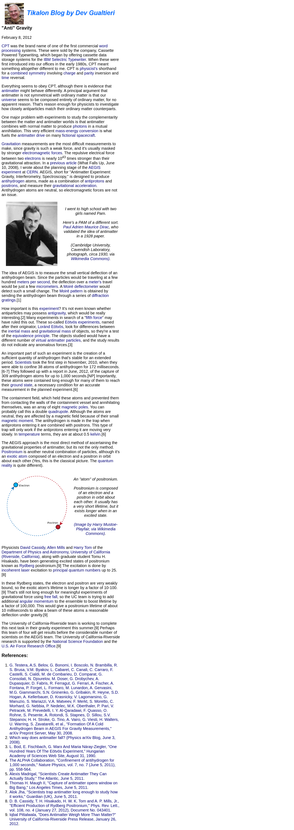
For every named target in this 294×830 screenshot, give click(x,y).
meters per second (33, 282)
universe (9, 100)
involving (55, 73)
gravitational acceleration (74, 185)
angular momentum (36, 601)
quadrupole (58, 411)
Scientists (23, 362)
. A (61, 286)
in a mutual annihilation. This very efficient (54, 128)
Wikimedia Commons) (90, 259)
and (80, 73)
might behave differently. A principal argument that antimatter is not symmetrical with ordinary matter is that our (54, 92)
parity (89, 73)
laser (25, 570)
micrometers (47, 286)
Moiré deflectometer (80, 286)
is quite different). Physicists (61, 506)
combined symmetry (28, 73)
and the (110, 641)
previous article (63, 163)
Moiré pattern (71, 291)
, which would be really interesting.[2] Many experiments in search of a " (53, 315)
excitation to (41, 570)
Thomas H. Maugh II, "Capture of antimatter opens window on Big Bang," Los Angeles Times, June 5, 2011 (63, 785)
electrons (33, 158)
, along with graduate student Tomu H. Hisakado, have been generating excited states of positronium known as (56, 561)
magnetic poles (74, 407)
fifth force (94, 317)
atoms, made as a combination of (54, 181)
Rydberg (26, 565)
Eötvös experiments (82, 322)
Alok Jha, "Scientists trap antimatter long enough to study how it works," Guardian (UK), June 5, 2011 (63, 794)
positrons (10, 185)
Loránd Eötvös (50, 326)
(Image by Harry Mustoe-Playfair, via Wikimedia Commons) (96, 529)
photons (80, 126)
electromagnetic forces (42, 153)
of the (97, 547)
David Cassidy (32, 547)
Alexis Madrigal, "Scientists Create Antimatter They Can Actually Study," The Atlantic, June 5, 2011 (58, 776)
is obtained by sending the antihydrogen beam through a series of (55, 293)
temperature (29, 434)
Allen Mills (56, 547)
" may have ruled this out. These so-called (57, 319)
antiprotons (94, 181)
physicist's (89, 68)
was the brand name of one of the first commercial (54, 46)
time (5, 77)
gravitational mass (55, 331)
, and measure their (35, 185)
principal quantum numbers (76, 570)
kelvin (95, 434)
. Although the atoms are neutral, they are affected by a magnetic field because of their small (60, 413)
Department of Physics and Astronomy (35, 552)
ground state (21, 385)
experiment (49, 308)
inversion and (106, 73)
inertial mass (19, 331)
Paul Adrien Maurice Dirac (86, 227)
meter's (95, 282)
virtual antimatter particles (58, 340)
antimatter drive (31, 135)
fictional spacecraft (78, 135)
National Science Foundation (77, 641)
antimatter (10, 90)
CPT (5, 46)
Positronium (12, 452)
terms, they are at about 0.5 (65, 434)
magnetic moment (17, 420)
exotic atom (17, 456)
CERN (32, 172)
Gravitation (11, 144)
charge (69, 73)
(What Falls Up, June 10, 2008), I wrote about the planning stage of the (58, 165)
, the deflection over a (69, 282)
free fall (50, 597)
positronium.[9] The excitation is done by (70, 565)
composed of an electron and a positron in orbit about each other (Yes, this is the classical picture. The (56, 458)
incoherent (11, 570)
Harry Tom (83, 547)
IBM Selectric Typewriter (65, 59)
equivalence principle (31, 336)
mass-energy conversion (76, 131)
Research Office (41, 646)
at (24, 172)
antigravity (57, 313)
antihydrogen (13, 181)
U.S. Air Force (14, 646)
